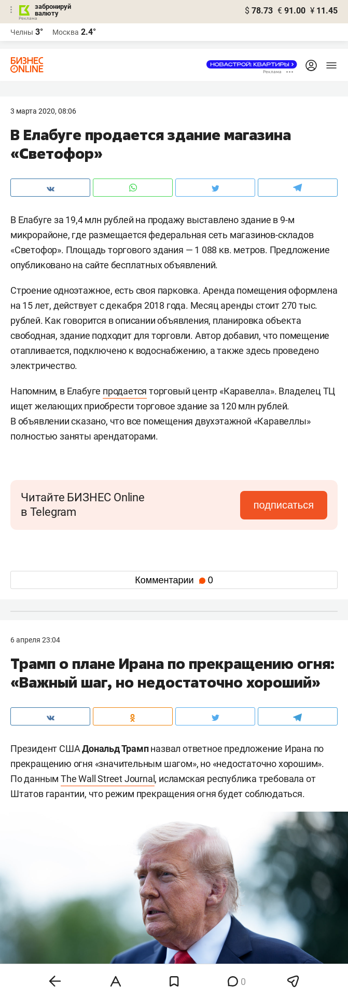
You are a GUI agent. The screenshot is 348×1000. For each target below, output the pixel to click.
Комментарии (174, 580)
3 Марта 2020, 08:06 (43, 111)
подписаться (284, 505)
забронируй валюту (53, 10)
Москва (65, 32)
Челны (21, 32)
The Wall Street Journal (108, 778)
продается (125, 391)
